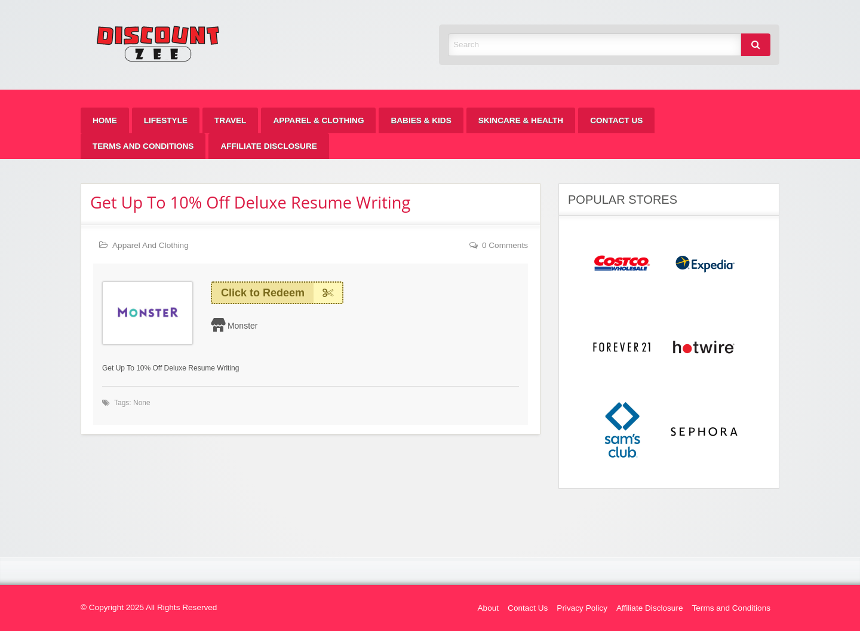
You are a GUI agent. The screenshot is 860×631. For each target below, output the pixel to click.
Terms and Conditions (143, 146)
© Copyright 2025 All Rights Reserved (149, 607)
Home (105, 120)
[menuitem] (105, 120)
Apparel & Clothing (318, 120)
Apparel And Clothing (150, 245)
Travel (230, 120)
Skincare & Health (520, 120)
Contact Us (616, 120)
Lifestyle (166, 120)
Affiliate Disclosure (268, 146)
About (488, 608)
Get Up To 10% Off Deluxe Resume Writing (250, 202)
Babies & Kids (421, 120)
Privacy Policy (582, 608)
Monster (243, 325)
